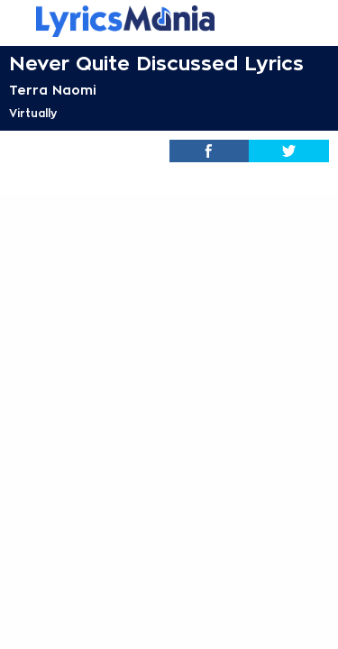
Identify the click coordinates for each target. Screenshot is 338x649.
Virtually (33, 113)
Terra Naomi (52, 90)
